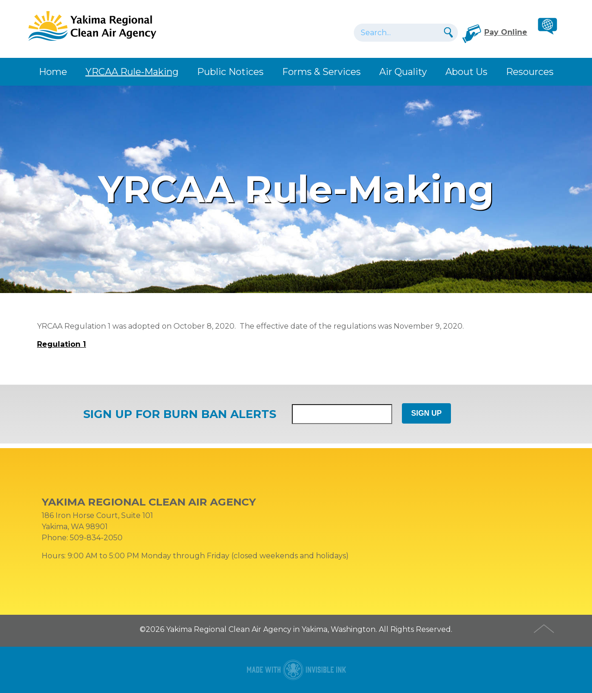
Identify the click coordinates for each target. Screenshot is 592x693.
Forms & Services (321, 71)
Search (447, 32)
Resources (530, 71)
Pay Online (505, 32)
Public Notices (230, 71)
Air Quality (403, 71)
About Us (466, 71)
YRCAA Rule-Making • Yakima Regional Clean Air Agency (92, 25)
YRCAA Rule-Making (132, 71)
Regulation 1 (61, 344)
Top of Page (545, 627)
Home (53, 71)
